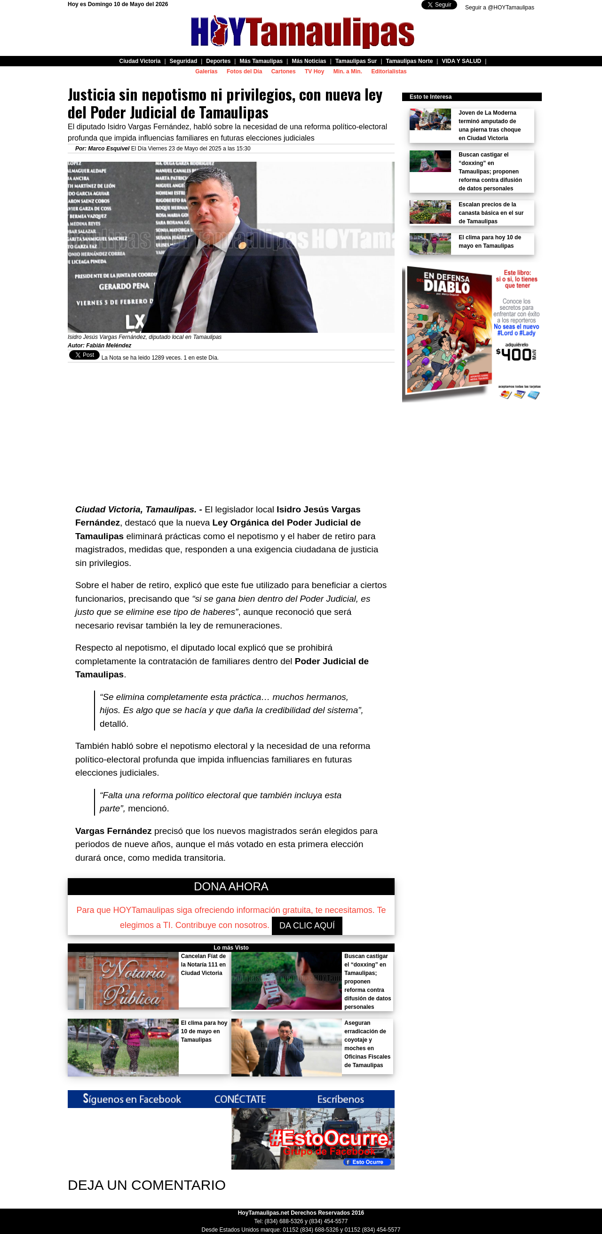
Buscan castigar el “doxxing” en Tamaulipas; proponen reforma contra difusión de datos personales (367, 981)
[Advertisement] (231, 428)
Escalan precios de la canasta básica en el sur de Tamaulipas (491, 213)
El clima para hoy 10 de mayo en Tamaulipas (204, 1031)
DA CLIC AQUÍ (307, 925)
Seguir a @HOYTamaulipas (499, 7)
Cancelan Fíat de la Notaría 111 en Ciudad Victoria (203, 964)
